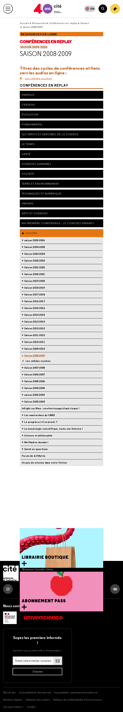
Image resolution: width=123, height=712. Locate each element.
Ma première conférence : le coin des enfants (58, 223)
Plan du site (9, 692)
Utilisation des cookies (37, 699)
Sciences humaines (36, 164)
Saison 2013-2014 (34, 321)
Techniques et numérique (41, 193)
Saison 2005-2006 (34, 381)
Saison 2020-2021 (34, 274)
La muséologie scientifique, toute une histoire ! (53, 428)
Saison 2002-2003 (34, 401)
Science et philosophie (38, 435)
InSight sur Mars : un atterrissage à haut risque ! (50, 408)
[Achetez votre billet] (115, 9)
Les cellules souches (38, 73)
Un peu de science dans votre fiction (44, 462)
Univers (28, 203)
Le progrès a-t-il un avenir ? (40, 422)
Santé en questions (36, 449)
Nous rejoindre (72, 605)
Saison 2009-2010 (34, 348)
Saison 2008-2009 (46, 53)
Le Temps (28, 144)
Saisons (84, 23)
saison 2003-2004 (34, 394)
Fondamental (32, 124)
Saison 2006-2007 (34, 374)
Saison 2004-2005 (34, 388)
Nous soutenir (45, 605)
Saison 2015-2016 (34, 308)
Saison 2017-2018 (34, 294)
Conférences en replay (63, 23)
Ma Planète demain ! (36, 442)
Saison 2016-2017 (34, 301)
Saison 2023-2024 (34, 253)
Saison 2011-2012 (34, 335)
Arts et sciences (35, 213)
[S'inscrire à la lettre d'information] (37, 671)
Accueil (24, 23)
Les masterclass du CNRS (39, 415)
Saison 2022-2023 (34, 260)
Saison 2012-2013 (34, 328)
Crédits (31, 707)
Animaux (28, 94)
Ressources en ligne (39, 34)
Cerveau (28, 104)
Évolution (30, 114)
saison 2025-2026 (33, 47)
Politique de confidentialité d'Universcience (77, 699)
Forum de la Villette (33, 455)
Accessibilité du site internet (35, 692)
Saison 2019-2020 (34, 281)
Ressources (39, 23)
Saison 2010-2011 (34, 342)
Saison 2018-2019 (34, 287)
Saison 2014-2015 (34, 314)
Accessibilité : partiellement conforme (76, 692)
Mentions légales (12, 699)
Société (28, 173)
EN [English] (92, 8)
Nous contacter (16, 605)
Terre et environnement (40, 183)
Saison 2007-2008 (34, 367)
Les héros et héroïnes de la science (50, 134)
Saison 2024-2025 (34, 247)
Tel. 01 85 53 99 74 (32, 577)
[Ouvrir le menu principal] (8, 9)
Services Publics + (13, 707)
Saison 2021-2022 (34, 267)
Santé (26, 154)
